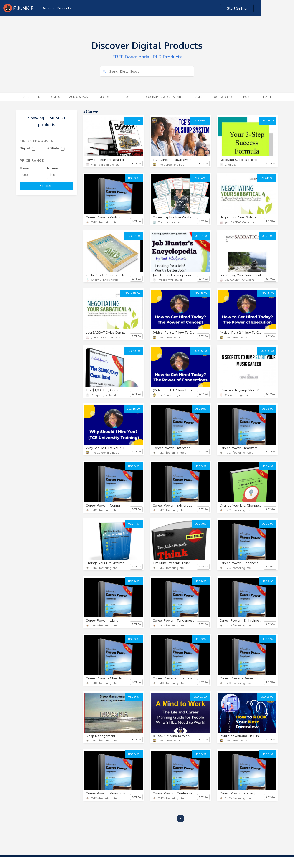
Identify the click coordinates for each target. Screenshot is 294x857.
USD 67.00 (133, 235)
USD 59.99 (200, 120)
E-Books (125, 96)
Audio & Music (79, 96)
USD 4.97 (268, 466)
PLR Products (167, 57)
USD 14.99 (200, 178)
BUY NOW (136, 163)
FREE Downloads (130, 57)
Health (267, 96)
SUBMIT (46, 186)
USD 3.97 (201, 523)
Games (198, 96)
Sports (247, 96)
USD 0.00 (268, 120)
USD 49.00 (133, 351)
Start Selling (270, 8)
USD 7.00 (201, 235)
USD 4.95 (268, 235)
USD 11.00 (200, 696)
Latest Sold (31, 96)
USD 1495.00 (131, 293)
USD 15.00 (200, 293)
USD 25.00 (267, 351)
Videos (104, 96)
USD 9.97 (134, 178)
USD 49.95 (267, 178)
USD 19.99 (267, 696)
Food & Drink (222, 96)
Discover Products (56, 8)
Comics (54, 96)
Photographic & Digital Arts (162, 96)
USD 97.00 (133, 120)
